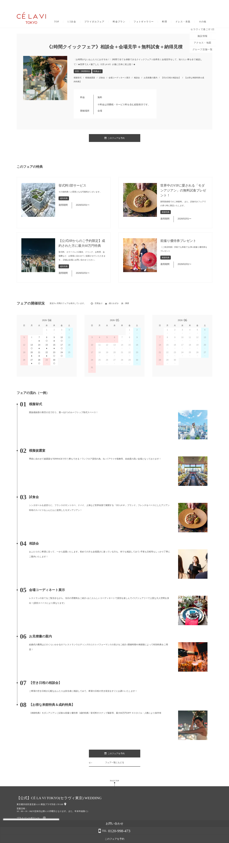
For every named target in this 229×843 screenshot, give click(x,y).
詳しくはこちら (33, 835)
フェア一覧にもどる (114, 762)
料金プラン (119, 22)
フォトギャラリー (144, 22)
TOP (56, 22)
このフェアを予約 (114, 138)
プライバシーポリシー (28, 818)
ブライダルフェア (94, 22)
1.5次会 (71, 22)
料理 (164, 22)
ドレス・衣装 (182, 22)
